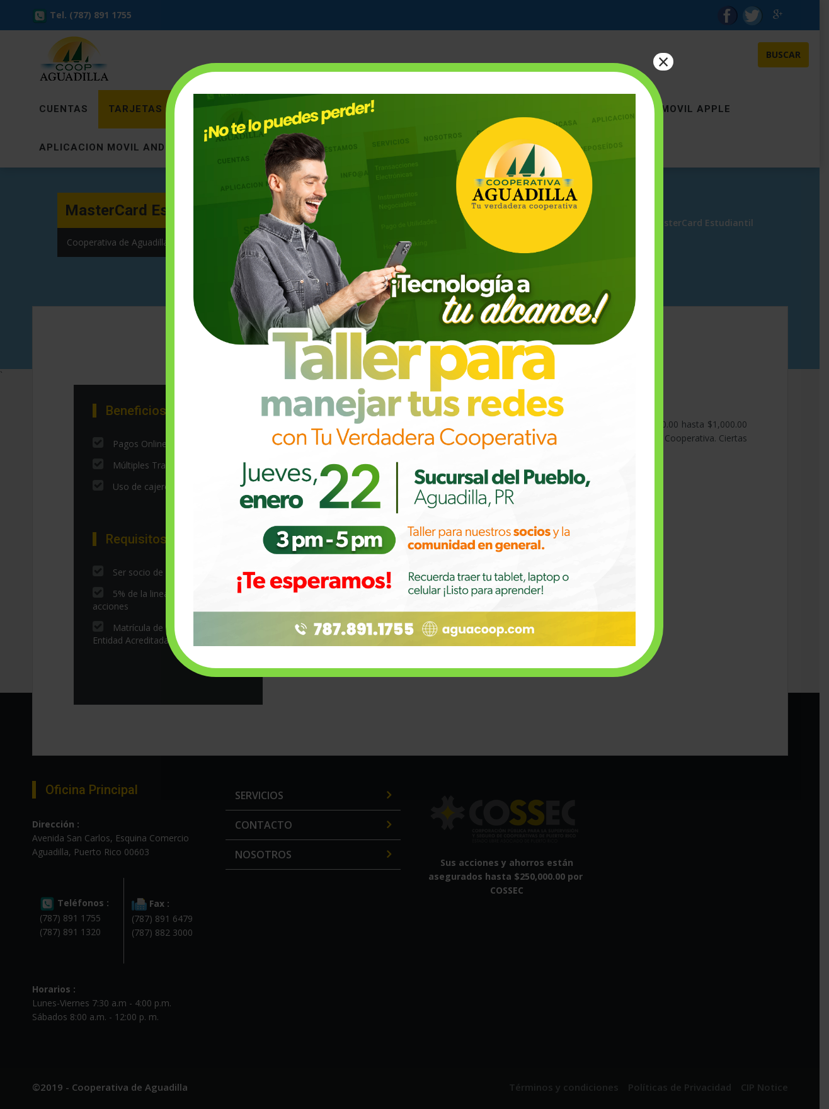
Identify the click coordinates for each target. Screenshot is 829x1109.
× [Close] (663, 62)
